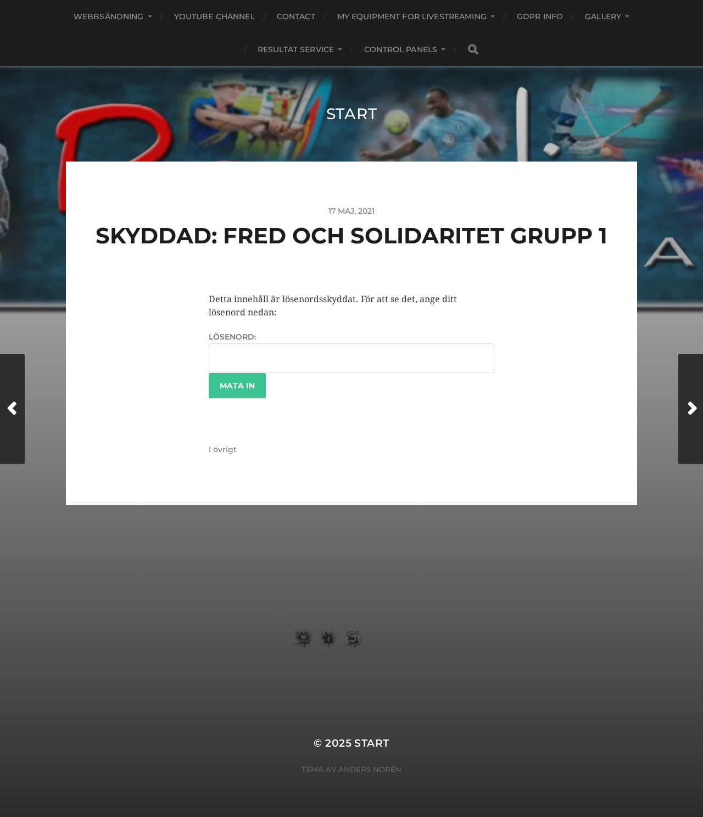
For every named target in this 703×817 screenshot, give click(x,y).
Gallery (603, 16)
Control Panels (400, 49)
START (351, 113)
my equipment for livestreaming (412, 16)
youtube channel (214, 16)
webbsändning (109, 16)
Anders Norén (369, 769)
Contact (296, 16)
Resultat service (296, 49)
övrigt (225, 449)
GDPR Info (540, 16)
